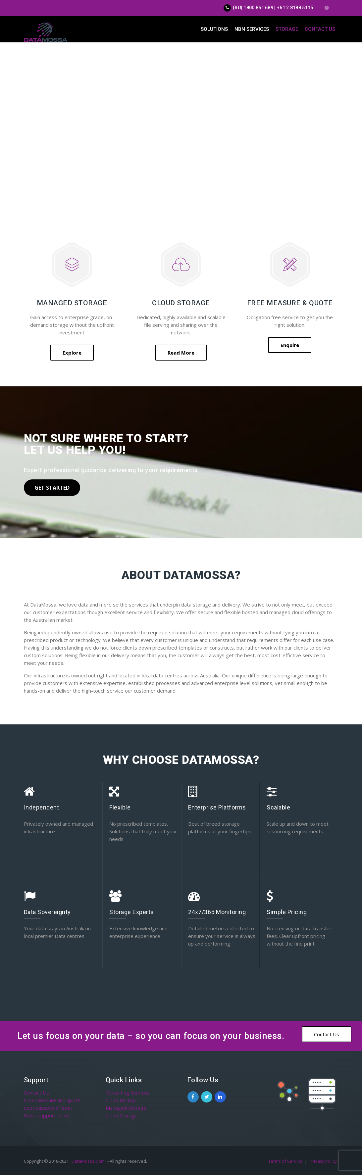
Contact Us (320, 29)
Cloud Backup (121, 1100)
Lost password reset (48, 1107)
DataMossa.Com (88, 1161)
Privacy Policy (323, 1161)
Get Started (52, 487)
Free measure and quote (52, 1100)
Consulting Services (128, 1092)
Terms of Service (285, 1161)
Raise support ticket (47, 1115)
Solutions (214, 29)
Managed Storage (126, 1107)
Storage (287, 29)
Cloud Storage (122, 1115)
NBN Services (251, 29)
